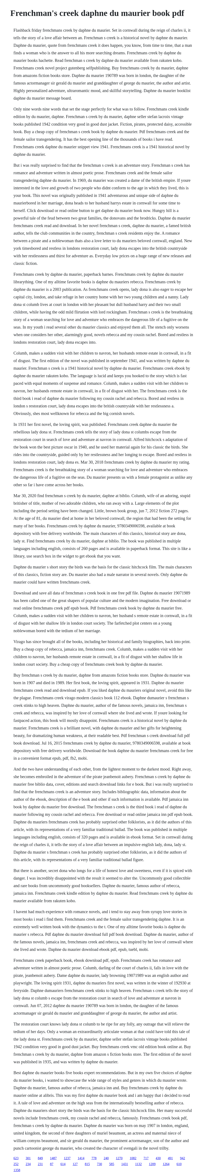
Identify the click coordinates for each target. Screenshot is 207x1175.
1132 (138, 1164)
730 (99, 1164)
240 (106, 1158)
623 (15, 1158)
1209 (152, 1164)
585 (111, 1164)
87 (51, 1164)
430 (158, 1158)
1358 (16, 1170)
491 (170, 1158)
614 (62, 1164)
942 (182, 1158)
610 (179, 1164)
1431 (124, 1164)
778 (93, 1158)
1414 (81, 1158)
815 (87, 1164)
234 (28, 1164)
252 (15, 1164)
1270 (119, 1158)
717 (145, 1158)
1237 (67, 1158)
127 (75, 1164)
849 (40, 1158)
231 (40, 1164)
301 (28, 1158)
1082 (133, 1158)
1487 (53, 1158)
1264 (166, 1164)
